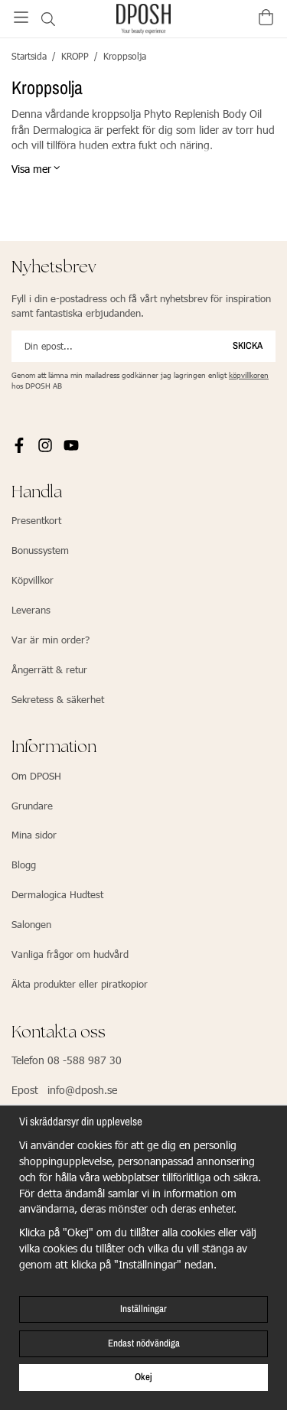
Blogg (23, 864)
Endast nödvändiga (144, 1343)
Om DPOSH (36, 776)
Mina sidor (34, 835)
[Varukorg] (266, 17)
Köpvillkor (32, 580)
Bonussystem (40, 550)
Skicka (248, 345)
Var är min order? (50, 639)
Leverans (31, 610)
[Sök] (47, 19)
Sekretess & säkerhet (57, 699)
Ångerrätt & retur (49, 669)
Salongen (31, 924)
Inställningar (143, 1308)
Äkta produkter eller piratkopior (79, 984)
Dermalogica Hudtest (57, 894)
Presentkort (36, 520)
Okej (143, 1376)
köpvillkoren (249, 374)
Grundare (32, 805)
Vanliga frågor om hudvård (70, 954)
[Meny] (21, 17)
